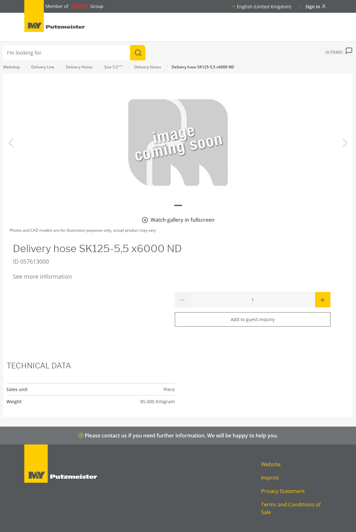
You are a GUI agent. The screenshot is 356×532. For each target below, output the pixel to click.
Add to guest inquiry (253, 319)
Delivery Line (42, 67)
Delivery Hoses (79, 67)
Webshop (11, 67)
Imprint (270, 477)
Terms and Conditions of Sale (291, 508)
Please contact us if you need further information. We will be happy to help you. (178, 435)
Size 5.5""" (113, 67)
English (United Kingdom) (264, 7)
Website (271, 464)
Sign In (316, 7)
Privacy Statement (283, 491)
